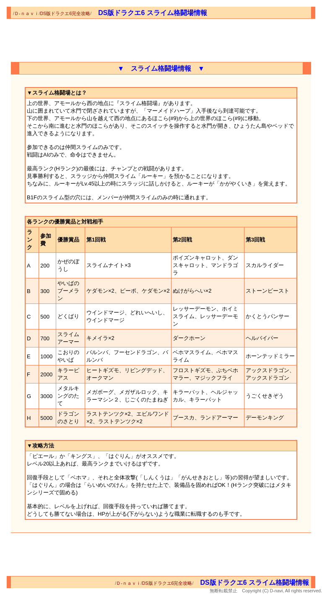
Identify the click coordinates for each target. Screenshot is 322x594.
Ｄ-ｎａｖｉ (26, 13)
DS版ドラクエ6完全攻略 (65, 13)
